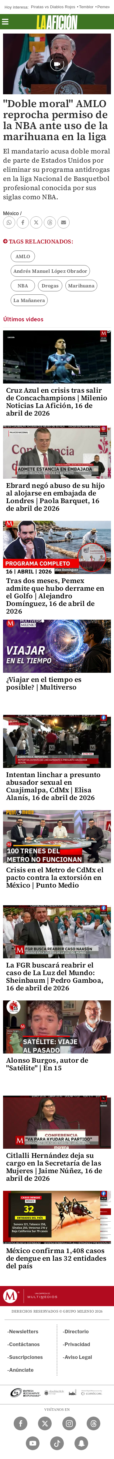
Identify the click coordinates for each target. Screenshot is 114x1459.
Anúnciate (21, 1370)
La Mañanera (29, 300)
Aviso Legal (78, 1357)
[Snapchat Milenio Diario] (81, 1443)
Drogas (50, 285)
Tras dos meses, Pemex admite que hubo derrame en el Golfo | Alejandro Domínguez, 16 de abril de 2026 (55, 596)
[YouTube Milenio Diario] (33, 1443)
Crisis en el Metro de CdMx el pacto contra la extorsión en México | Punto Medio (55, 877)
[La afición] (57, 21)
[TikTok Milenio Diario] (57, 1443)
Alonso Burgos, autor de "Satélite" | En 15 (47, 1064)
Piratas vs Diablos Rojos (53, 7)
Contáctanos (24, 1344)
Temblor (86, 7)
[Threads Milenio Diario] (93, 1423)
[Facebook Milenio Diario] (20, 1423)
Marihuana (81, 285)
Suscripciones (26, 1357)
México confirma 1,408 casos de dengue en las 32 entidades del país (56, 1258)
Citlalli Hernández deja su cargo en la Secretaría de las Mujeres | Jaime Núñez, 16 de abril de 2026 (54, 1167)
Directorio (77, 1332)
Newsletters (23, 1332)
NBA (23, 285)
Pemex (103, 7)
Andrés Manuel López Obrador (50, 271)
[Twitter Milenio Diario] (45, 1423)
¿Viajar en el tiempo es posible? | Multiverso (44, 683)
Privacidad (77, 1344)
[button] (5, 23)
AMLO (23, 256)
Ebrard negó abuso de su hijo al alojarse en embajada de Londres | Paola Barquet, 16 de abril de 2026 (55, 497)
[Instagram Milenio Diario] (69, 1423)
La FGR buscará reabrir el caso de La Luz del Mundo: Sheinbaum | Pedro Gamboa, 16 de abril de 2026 (54, 976)
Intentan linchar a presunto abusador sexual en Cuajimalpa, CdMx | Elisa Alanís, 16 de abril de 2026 (53, 786)
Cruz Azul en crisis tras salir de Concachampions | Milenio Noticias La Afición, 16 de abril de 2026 (56, 401)
